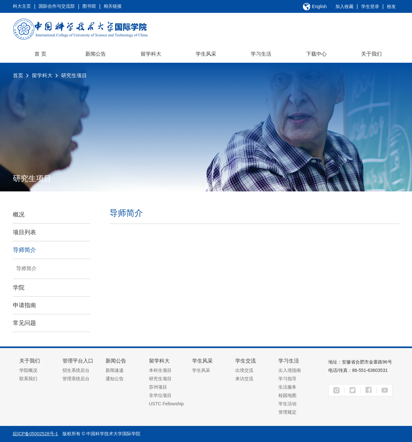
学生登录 (370, 6)
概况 (18, 214)
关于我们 (371, 54)
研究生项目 (74, 75)
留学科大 (151, 54)
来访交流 (244, 378)
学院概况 (28, 370)
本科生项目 (160, 370)
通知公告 (115, 378)
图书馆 (89, 6)
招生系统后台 (75, 370)
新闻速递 (115, 370)
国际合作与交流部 (57, 6)
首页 (18, 75)
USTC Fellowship (166, 403)
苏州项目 (158, 387)
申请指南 (24, 305)
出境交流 (244, 370)
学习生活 (261, 54)
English (319, 6)
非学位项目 (160, 395)
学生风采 (206, 54)
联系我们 (28, 378)
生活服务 (287, 387)
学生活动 (287, 403)
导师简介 (24, 250)
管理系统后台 (75, 378)
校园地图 (287, 395)
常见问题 (24, 323)
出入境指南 (289, 370)
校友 (391, 6)
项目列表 (24, 232)
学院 (18, 287)
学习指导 (287, 378)
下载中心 (316, 54)
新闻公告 (95, 54)
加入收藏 (344, 6)
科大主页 (22, 6)
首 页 (40, 54)
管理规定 (287, 412)
